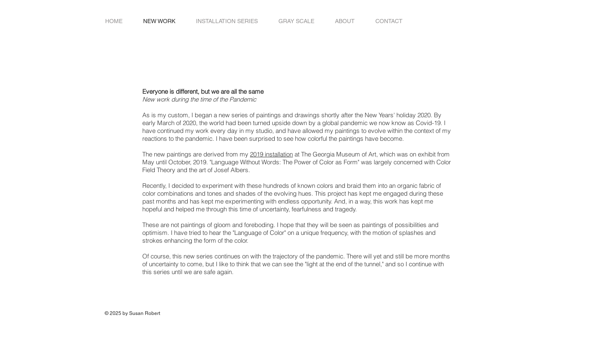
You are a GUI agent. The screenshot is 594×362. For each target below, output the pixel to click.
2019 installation (271, 154)
